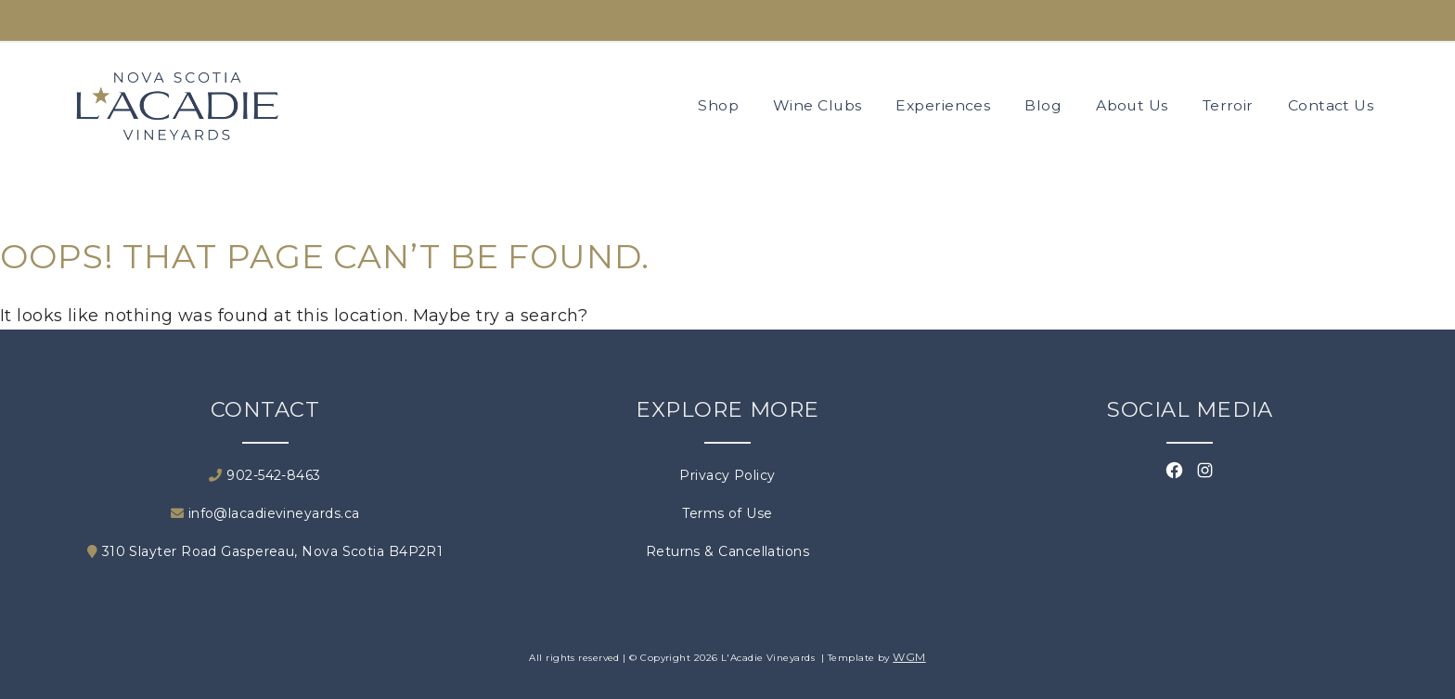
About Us (1132, 105)
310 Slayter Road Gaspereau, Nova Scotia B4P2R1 (265, 551)
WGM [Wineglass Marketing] (909, 657)
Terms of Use (727, 513)
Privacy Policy (727, 475)
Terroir (1228, 105)
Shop (718, 105)
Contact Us (1331, 105)
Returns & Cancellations (727, 551)
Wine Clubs (817, 105)
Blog (1043, 105)
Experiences (942, 105)
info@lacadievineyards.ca (265, 513)
